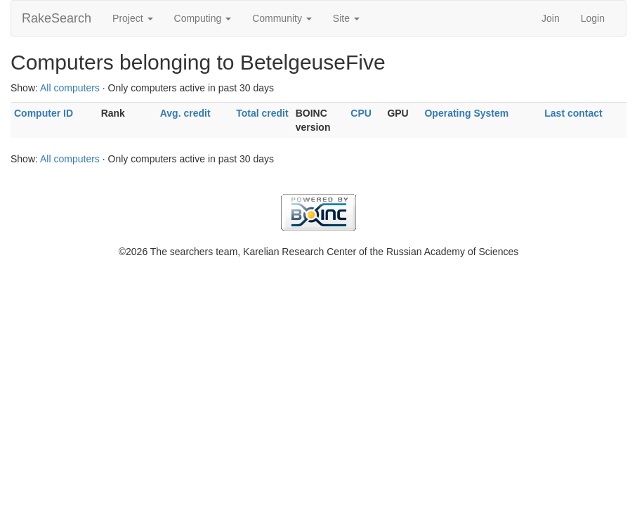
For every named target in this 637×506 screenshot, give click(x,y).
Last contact (573, 113)
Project (132, 18)
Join (550, 18)
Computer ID (43, 113)
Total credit (262, 113)
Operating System (466, 113)
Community (282, 18)
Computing (203, 18)
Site (346, 18)
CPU (361, 113)
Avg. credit (185, 113)
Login (593, 18)
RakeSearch (56, 18)
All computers (70, 87)
